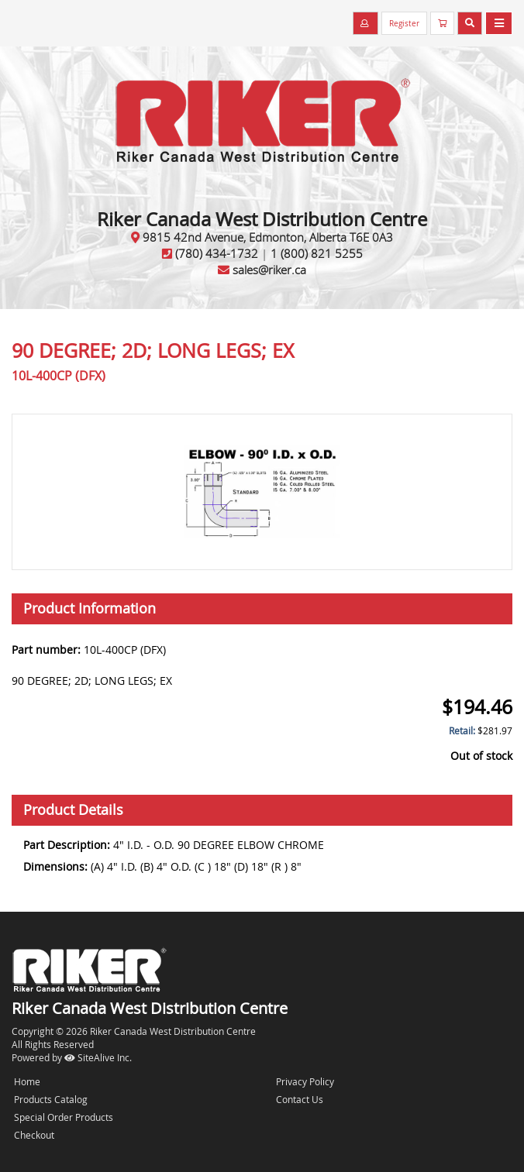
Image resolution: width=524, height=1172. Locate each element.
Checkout (34, 1135)
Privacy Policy (305, 1081)
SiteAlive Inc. (98, 1057)
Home (27, 1081)
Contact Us (299, 1099)
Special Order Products (63, 1117)
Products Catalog (51, 1099)
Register (404, 24)
